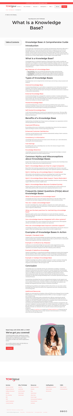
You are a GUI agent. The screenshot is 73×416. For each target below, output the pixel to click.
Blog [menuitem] (32, 391)
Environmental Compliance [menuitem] (36, 399)
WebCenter (57, 6)
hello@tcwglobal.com (53, 309)
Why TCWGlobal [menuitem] (22, 385)
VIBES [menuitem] (61, 385)
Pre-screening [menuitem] (9, 395)
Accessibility (45, 412)
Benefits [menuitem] (7, 393)
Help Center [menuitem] (33, 395)
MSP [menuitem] (7, 397)
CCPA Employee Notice (38, 412)
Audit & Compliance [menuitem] (10, 401)
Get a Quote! (9, 348)
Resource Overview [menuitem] (35, 387)
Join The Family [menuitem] (21, 391)
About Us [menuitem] (20, 387)
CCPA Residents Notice (29, 412)
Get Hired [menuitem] (33, 403)
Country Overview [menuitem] (9, 403)
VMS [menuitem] (7, 399)
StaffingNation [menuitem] (50, 385)
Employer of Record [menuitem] (10, 389)
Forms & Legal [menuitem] (33, 397)
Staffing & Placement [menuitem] (10, 391)
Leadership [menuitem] (20, 389)
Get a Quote (64, 6)
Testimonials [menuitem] (21, 395)
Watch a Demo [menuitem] (49, 389)
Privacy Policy (22, 412)
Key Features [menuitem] (48, 391)
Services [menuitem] (8, 385)
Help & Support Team (43, 3)
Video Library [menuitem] (33, 393)
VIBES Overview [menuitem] (63, 387)
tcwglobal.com (38, 309)
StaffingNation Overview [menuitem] (51, 387)
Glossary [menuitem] (32, 389)
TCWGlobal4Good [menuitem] (63, 389)
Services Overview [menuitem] (9, 387)
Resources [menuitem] (33, 385)
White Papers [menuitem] (21, 393)
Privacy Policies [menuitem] (34, 401)
